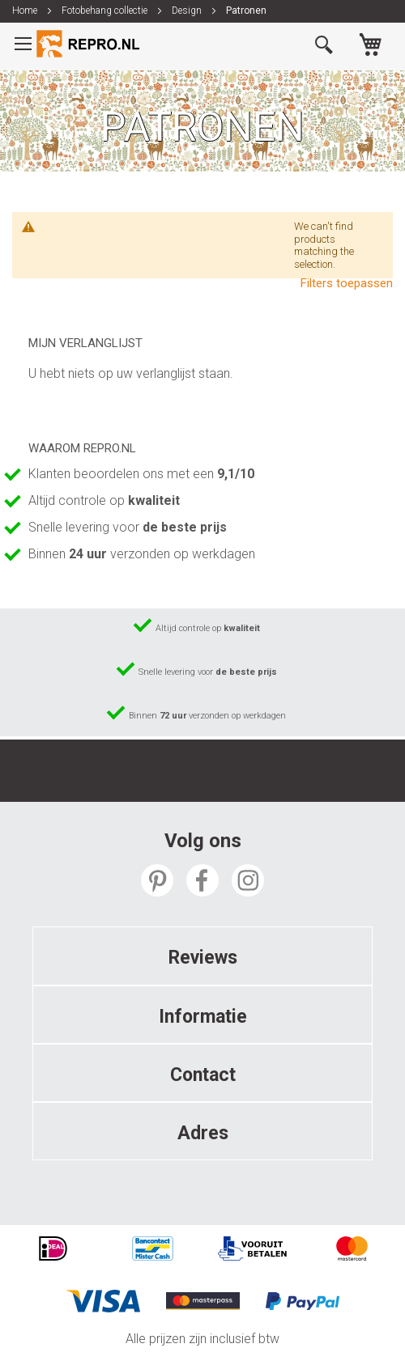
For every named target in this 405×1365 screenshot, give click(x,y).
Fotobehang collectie (106, 10)
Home (26, 10)
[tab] (202, 955)
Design (188, 10)
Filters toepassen (347, 283)
